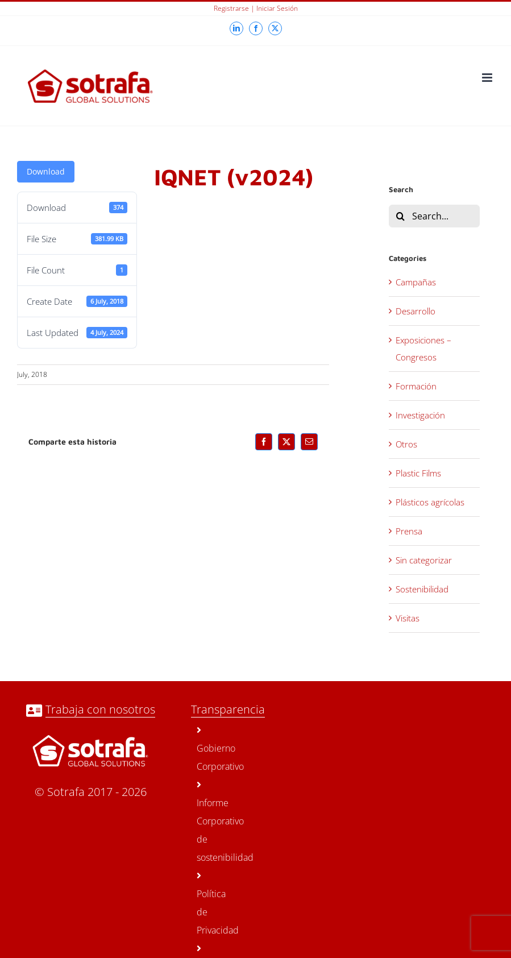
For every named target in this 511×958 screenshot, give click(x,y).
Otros (406, 444)
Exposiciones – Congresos (423, 348)
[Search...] (434, 216)
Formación (416, 386)
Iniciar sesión (277, 8)
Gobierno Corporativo (209, 749)
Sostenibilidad (422, 589)
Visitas (407, 618)
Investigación (420, 415)
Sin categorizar (424, 560)
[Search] (400, 216)
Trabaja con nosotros (100, 709)
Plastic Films (418, 473)
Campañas (416, 282)
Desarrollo (415, 311)
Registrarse (231, 8)
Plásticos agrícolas (430, 502)
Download (46, 171)
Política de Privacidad (209, 903)
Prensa (409, 531)
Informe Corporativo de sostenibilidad (209, 822)
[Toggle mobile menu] (488, 78)
